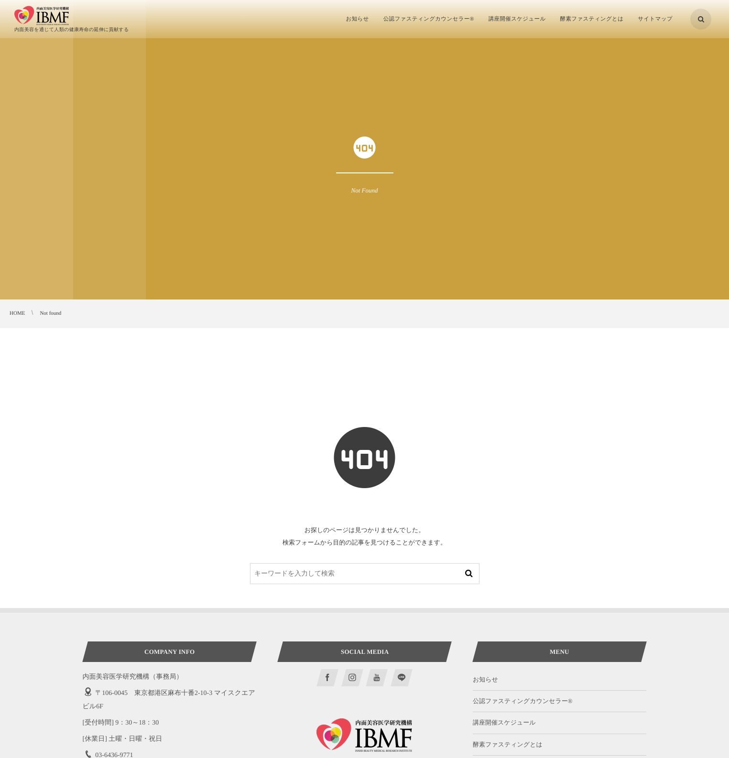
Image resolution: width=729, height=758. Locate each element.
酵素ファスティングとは (508, 744)
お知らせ (485, 679)
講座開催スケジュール (504, 722)
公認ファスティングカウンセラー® (523, 701)
